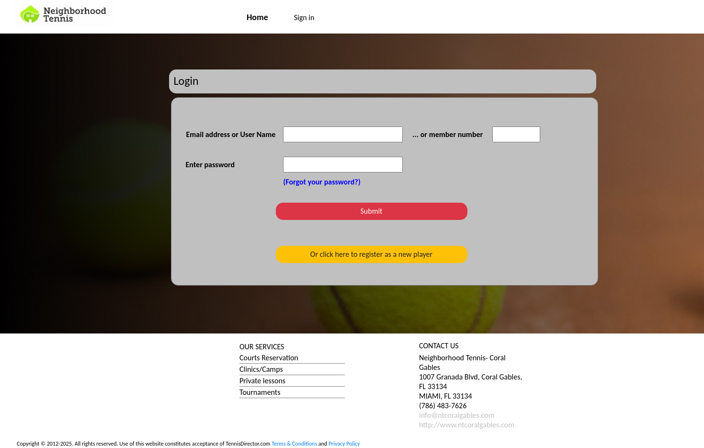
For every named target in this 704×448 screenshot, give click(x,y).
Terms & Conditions (294, 443)
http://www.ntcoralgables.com (466, 424)
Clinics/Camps (261, 369)
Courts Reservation (268, 357)
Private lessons (262, 380)
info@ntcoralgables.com (456, 415)
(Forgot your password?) (321, 181)
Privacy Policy (344, 443)
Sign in (304, 17)
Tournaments (259, 392)
